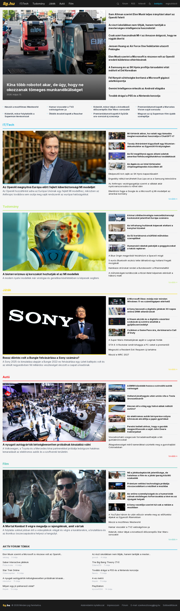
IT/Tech (24, 3)
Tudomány (38, 3)
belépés (158, 3)
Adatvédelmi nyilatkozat (92, 605)
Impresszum (113, 605)
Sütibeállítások (170, 605)
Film (71, 3)
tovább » (173, 199)
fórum (125, 3)
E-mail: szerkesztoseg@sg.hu (145, 605)
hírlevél (142, 3)
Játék (52, 3)
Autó (62, 3)
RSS (133, 3)
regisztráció (171, 3)
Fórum (125, 605)
